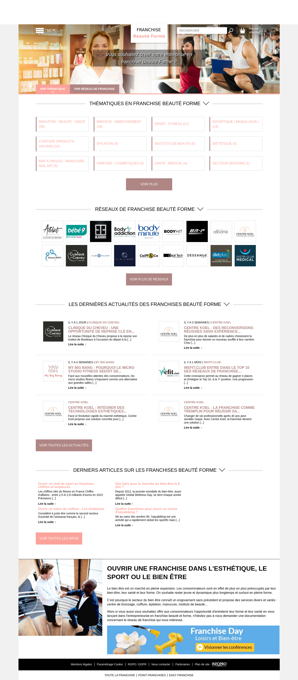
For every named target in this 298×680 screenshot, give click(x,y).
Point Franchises (152, 675)
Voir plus (149, 184)
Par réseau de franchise (95, 88)
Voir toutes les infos (59, 538)
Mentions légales (81, 664)
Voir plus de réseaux (149, 279)
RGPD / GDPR (137, 664)
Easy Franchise (181, 675)
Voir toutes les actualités (64, 445)
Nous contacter (161, 664)
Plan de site (202, 664)
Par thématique (53, 88)
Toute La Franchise (119, 675)
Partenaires (182, 664)
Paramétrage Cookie (110, 664)
